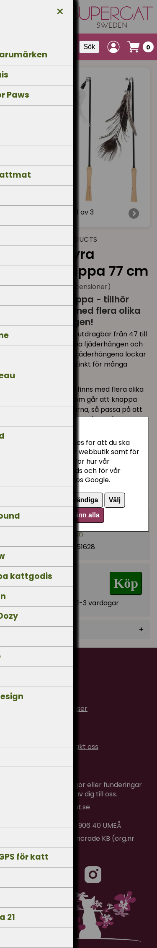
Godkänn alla (78, 515)
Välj (115, 500)
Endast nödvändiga (67, 500)
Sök (89, 46)
